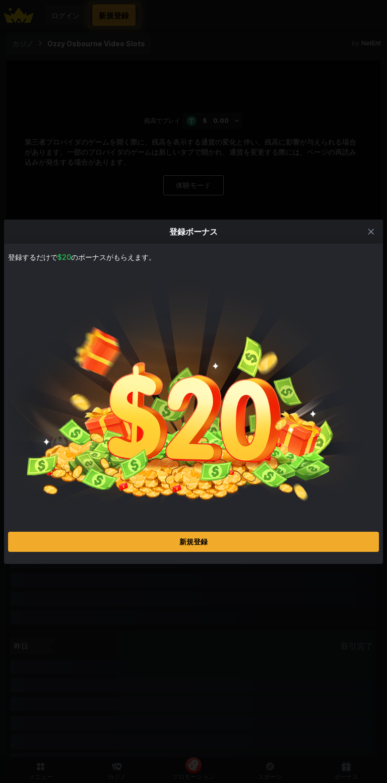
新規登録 (193, 541)
